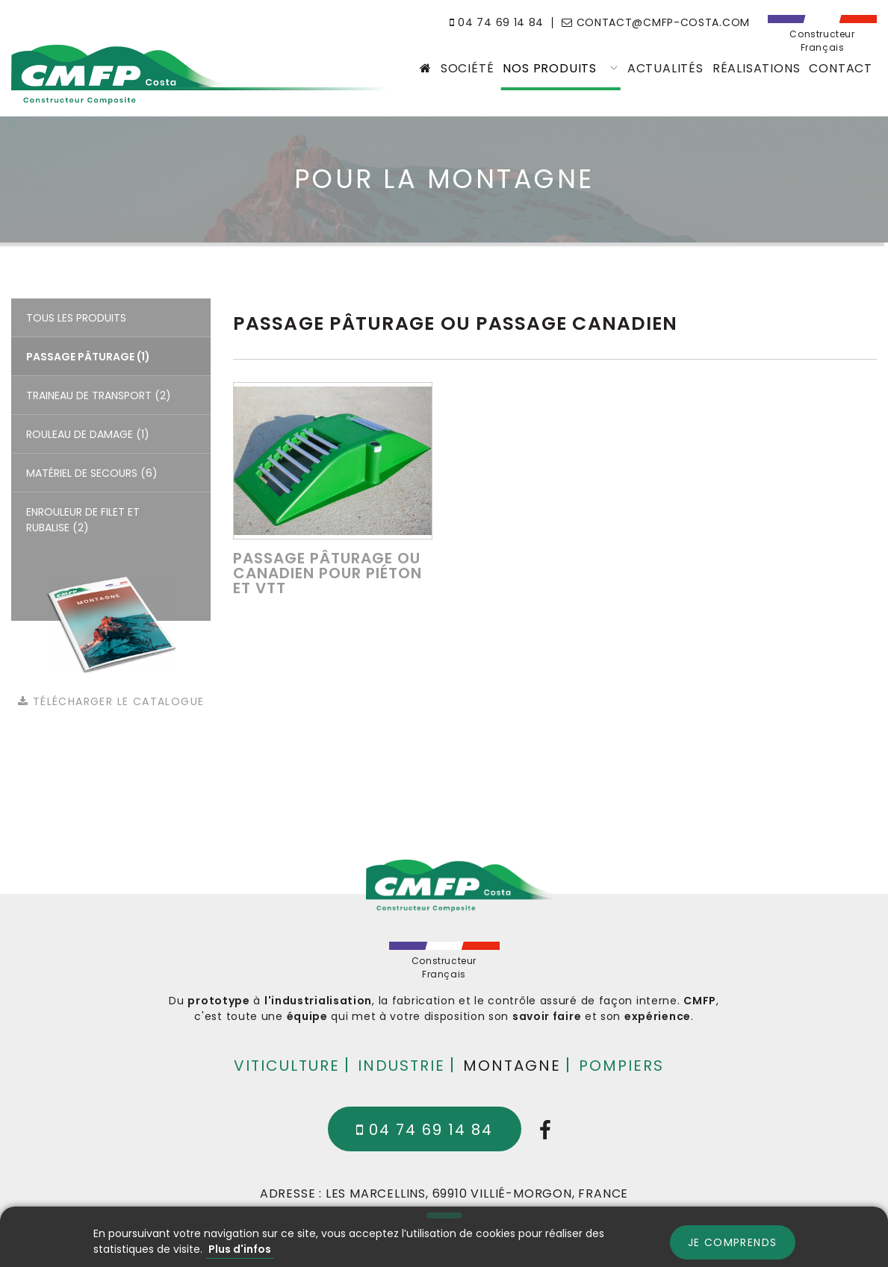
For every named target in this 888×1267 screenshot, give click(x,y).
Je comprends (732, 1242)
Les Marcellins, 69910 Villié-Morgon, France (477, 1193)
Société (467, 68)
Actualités (665, 68)
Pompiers (621, 1065)
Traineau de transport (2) (98, 395)
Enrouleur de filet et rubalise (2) (83, 519)
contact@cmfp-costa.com (656, 22)
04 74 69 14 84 (497, 22)
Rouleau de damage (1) (87, 434)
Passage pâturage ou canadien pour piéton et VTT (327, 573)
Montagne (512, 1065)
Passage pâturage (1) (88, 356)
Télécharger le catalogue (111, 701)
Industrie (401, 1065)
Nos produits (560, 68)
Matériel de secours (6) (92, 473)
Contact (840, 68)
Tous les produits (76, 317)
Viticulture (287, 1065)
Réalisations (756, 68)
